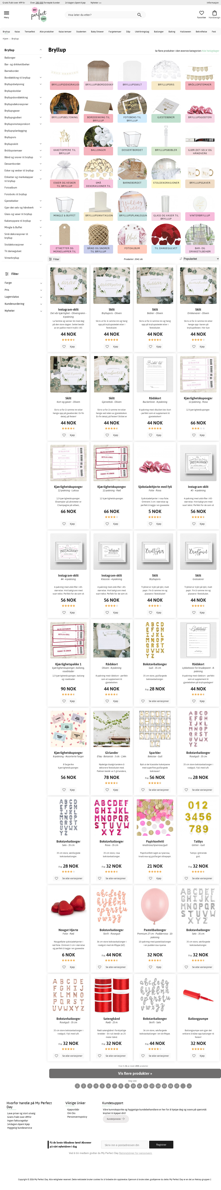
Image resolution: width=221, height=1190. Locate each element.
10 (133, 1086)
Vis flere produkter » (135, 1073)
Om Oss (71, 1113)
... (183, 1086)
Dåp (128, 31)
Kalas (17, 31)
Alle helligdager (210, 50)
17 (176, 1086)
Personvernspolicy (77, 1116)
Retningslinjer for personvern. (135, 1153)
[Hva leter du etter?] (105, 14)
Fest (214, 31)
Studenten (81, 31)
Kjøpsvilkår (73, 1109)
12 (145, 1086)
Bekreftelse (201, 31)
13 (152, 1086)
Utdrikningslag (142, 31)
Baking (172, 31)
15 (164, 1086)
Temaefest (30, 31)
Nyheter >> (96, 2)
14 (158, 1086)
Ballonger (159, 31)
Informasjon (213, 2)
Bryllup (6, 31)
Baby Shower (97, 31)
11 (139, 1086)
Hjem (5, 38)
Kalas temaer (65, 31)
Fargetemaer (115, 31)
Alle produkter (47, 31)
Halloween (185, 31)
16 (170, 1086)
